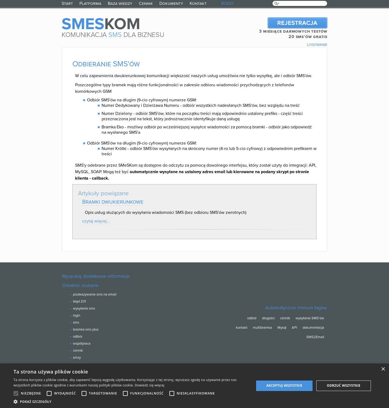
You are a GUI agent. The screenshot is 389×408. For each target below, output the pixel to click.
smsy (77, 357)
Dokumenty (171, 3)
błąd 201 (79, 301)
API (294, 327)
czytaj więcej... (96, 221)
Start (67, 3)
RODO (227, 3)
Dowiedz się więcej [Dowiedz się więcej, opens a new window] (150, 385)
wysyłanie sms (84, 308)
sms (76, 322)
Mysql (281, 327)
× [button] (383, 369)
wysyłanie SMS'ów (310, 318)
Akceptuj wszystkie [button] (284, 385)
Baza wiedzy (120, 3)
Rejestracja (297, 23)
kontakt (241, 327)
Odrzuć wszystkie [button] (343, 385)
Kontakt (198, 3)
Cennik (146, 3)
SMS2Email (315, 337)
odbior (77, 336)
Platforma (90, 3)
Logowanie (317, 44)
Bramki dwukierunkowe (112, 201)
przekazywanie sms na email (94, 294)
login (76, 315)
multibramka (262, 327)
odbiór (252, 318)
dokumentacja (313, 327)
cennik (78, 350)
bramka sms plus (86, 329)
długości (268, 318)
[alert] (194, 386)
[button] (130, 401)
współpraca (81, 343)
